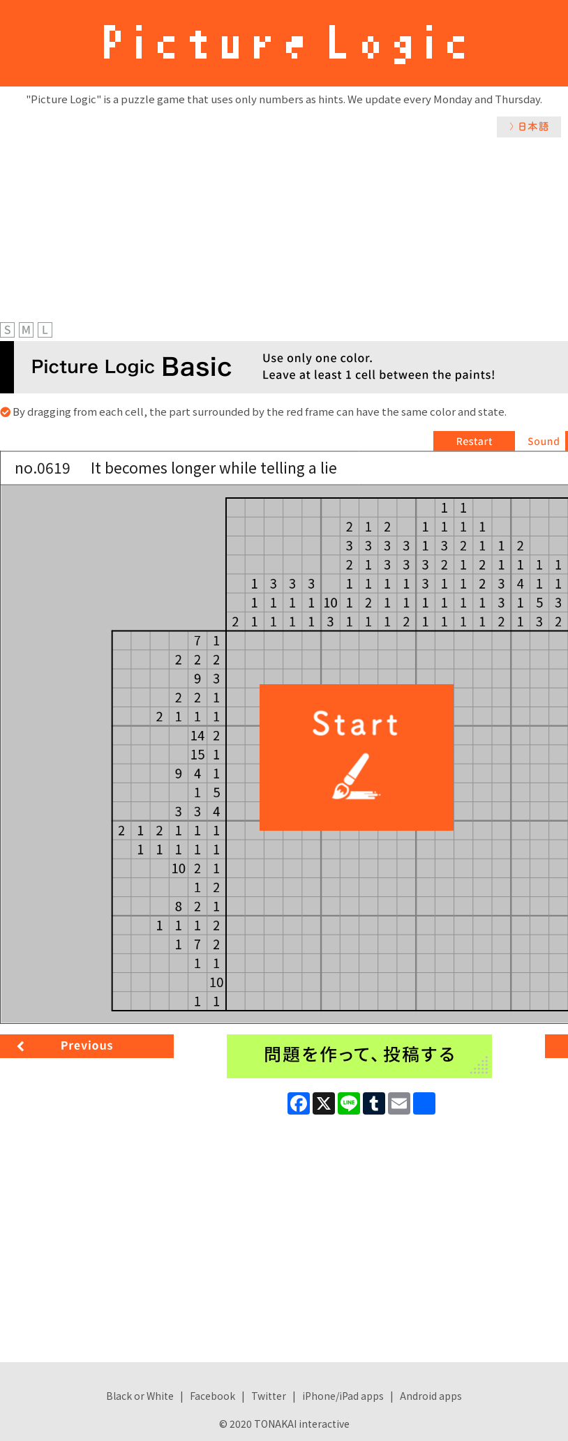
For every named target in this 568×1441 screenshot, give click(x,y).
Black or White (140, 1396)
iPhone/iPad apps (343, 1396)
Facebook (212, 1396)
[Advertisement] (284, 242)
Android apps (431, 1396)
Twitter (268, 1396)
